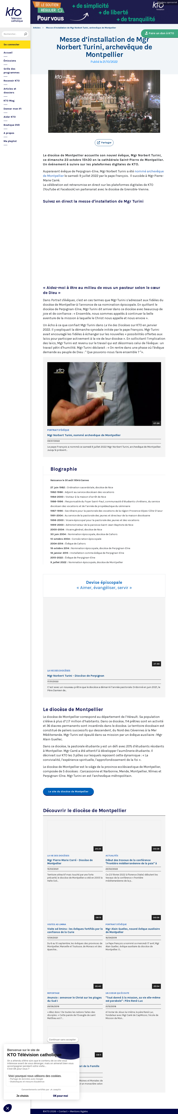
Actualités (112, 855)
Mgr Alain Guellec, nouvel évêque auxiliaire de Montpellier (133, 930)
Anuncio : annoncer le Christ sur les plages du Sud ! (74, 999)
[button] (104, 142)
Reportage (53, 993)
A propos (9, 133)
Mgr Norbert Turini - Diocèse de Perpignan (75, 675)
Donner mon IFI (12, 108)
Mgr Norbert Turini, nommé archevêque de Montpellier (84, 435)
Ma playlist (10, 141)
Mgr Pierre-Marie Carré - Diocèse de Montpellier (70, 862)
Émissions (10, 60)
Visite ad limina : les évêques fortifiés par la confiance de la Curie (75, 930)
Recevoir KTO (12, 80)
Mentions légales (79, 1111)
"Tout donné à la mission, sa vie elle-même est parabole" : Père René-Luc (133, 999)
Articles (37, 27)
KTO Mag (9, 100)
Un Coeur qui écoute (117, 993)
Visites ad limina (56, 924)
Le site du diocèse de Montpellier (68, 791)
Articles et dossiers (10, 90)
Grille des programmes (11, 70)
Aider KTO (10, 116)
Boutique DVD (12, 124)
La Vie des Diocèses (58, 670)
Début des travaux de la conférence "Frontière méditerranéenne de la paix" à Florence (131, 862)
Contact (63, 1111)
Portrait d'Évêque (58, 430)
